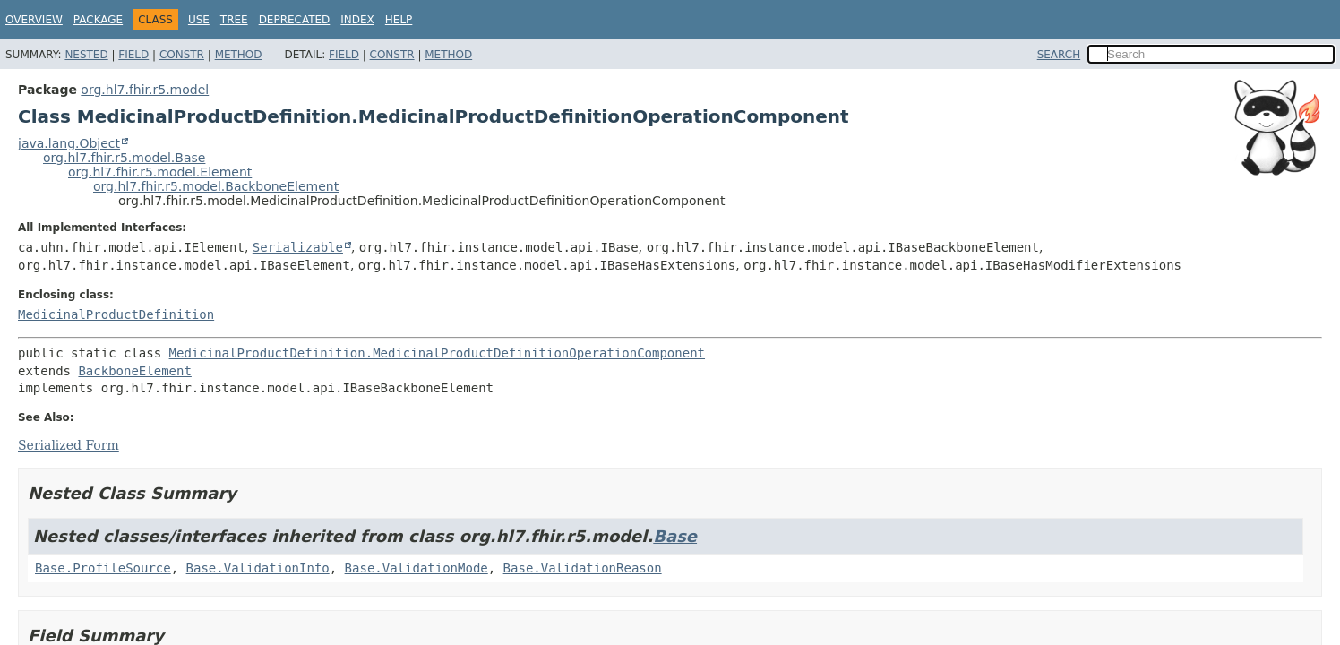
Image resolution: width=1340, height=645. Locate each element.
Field (133, 54)
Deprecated (295, 19)
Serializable (298, 247)
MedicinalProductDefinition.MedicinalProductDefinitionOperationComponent (437, 353)
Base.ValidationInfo (258, 568)
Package (98, 19)
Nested (85, 54)
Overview (34, 19)
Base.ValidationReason (582, 568)
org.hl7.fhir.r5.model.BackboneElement (216, 186)
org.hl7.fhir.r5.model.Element (160, 172)
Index (357, 19)
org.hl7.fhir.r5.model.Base (124, 157)
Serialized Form (68, 445)
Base (675, 536)
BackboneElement (134, 371)
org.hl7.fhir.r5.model (145, 89)
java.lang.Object (69, 143)
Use (199, 19)
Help (399, 19)
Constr (181, 54)
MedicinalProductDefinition (116, 314)
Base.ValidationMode (416, 568)
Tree (234, 19)
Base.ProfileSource (103, 568)
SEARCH (1059, 54)
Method (238, 54)
